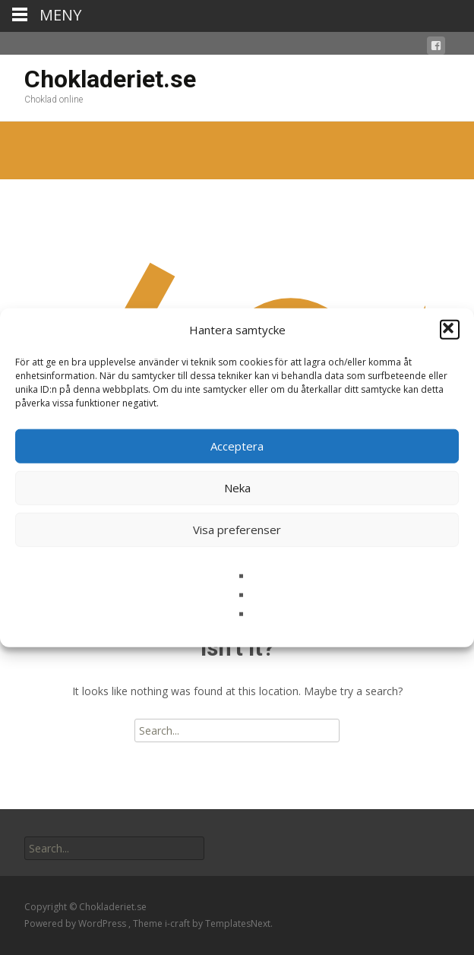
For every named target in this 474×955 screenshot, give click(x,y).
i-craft (178, 923)
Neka (237, 487)
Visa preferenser (237, 529)
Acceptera (237, 446)
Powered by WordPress (76, 923)
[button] (450, 330)
